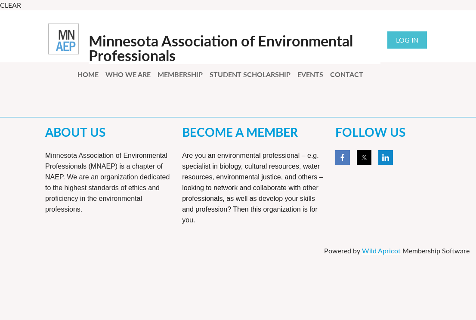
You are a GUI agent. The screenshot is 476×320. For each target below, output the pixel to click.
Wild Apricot (381, 250)
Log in (407, 40)
